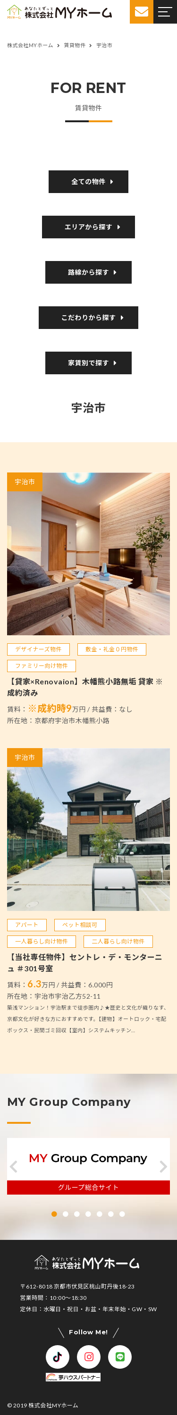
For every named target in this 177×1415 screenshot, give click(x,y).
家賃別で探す (88, 363)
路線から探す (88, 272)
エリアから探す (88, 227)
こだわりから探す (88, 317)
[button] (13, 1166)
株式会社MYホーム (53, 1405)
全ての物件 (88, 181)
